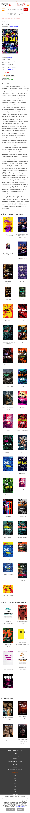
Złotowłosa (8, 299)
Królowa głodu (8, 537)
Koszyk (15, 753)
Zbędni (22, 386)
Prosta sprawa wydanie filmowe (8, 408)
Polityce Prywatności (20, 806)
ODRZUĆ (20, 809)
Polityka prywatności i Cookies (15, 761)
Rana (8, 430)
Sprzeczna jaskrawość (22, 644)
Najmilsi (22, 281)
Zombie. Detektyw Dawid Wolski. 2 (22, 259)
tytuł (22, 13)
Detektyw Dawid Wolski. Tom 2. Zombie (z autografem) (22, 235)
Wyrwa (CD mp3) (8, 574)
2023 (15, 783)
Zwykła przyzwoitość (22, 430)
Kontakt (15, 767)
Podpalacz (8, 320)
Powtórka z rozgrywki (8, 741)
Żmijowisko (8, 495)
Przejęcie (22, 342)
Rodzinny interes (8, 386)
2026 (15, 775)
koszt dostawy (9, 1)
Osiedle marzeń (8, 365)
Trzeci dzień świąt (8, 669)
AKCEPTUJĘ (10, 809)
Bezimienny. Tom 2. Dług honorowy (8, 342)
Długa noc (8, 516)
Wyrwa (22, 452)
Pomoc (15, 764)
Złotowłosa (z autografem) (8, 282)
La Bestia (22, 623)
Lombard (8, 719)
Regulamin (15, 758)
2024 (15, 780)
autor (17, 13)
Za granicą (8, 452)
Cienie (22, 320)
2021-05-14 (10, 69)
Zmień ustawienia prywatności (15, 769)
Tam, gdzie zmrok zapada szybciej (8, 234)
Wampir (22, 407)
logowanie (27, 1)
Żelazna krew (22, 669)
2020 (15, 791)
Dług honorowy (22, 537)
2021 (15, 789)
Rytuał (22, 299)
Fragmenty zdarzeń (22, 718)
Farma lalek (22, 473)
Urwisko (8, 646)
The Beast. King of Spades (22, 742)
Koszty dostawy (15, 756)
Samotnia (8, 692)
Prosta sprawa (22, 365)
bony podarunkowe (19, 1)
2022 (15, 786)
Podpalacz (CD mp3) (8, 595)
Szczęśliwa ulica (8, 623)
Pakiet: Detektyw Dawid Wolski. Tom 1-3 (8, 254)
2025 (15, 778)
